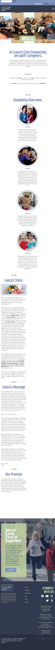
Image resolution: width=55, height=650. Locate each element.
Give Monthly (11, 570)
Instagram (13, 410)
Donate (26, 602)
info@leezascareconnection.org (45, 633)
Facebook (6, 410)
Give (26, 596)
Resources (27, 593)
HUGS (26, 599)
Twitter (19, 410)
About (26, 587)
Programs (27, 590)
